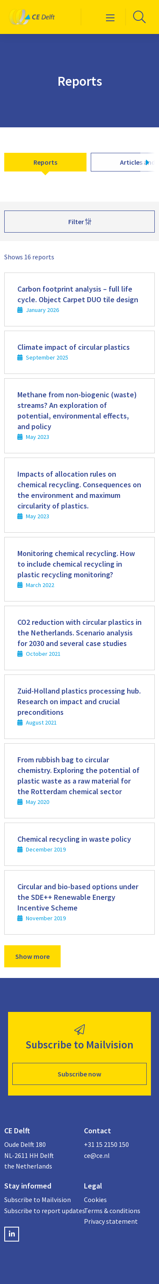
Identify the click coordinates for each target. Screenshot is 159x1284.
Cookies (95, 1199)
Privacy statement (111, 1221)
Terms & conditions (112, 1210)
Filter (79, 221)
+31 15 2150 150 (106, 1144)
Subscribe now (79, 1074)
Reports (45, 162)
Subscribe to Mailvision (37, 1199)
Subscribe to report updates (39, 1210)
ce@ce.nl (97, 1155)
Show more (32, 956)
